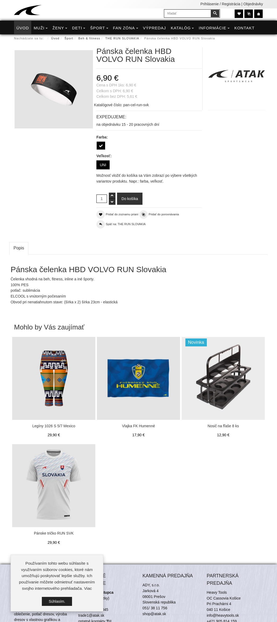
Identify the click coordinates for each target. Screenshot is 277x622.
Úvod (55, 38)
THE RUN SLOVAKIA (122, 38)
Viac (88, 589)
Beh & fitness (89, 38)
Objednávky (253, 4)
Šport (69, 38)
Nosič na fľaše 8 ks (223, 426)
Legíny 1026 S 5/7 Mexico (53, 426)
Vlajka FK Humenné (138, 426)
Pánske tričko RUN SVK (54, 533)
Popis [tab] (19, 248)
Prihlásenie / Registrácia (220, 4)
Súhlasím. (57, 602)
